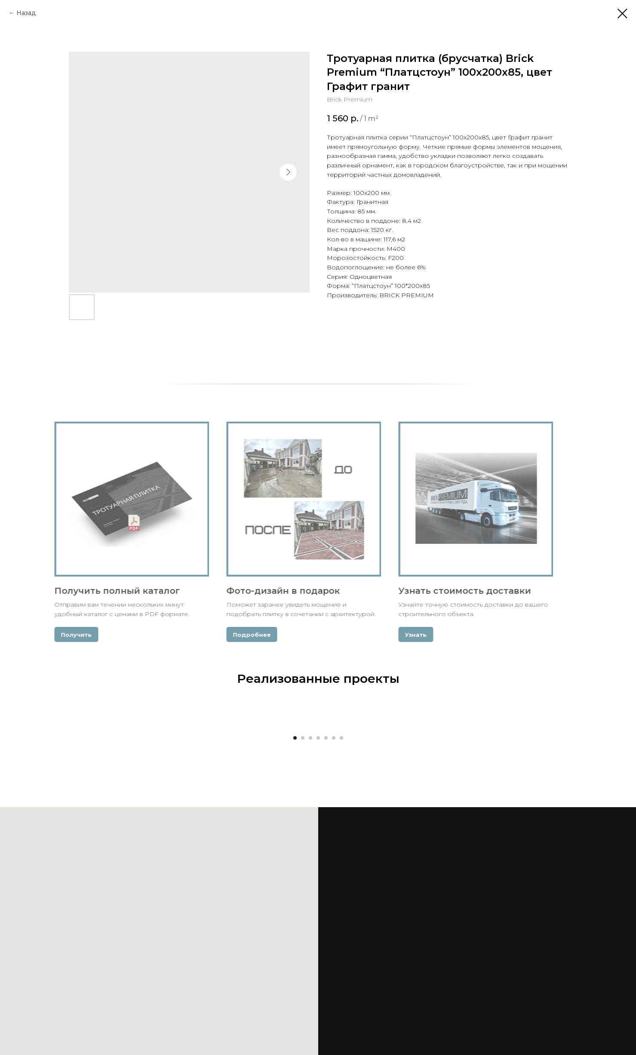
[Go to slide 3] (310, 738)
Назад (26, 13)
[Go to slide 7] (341, 738)
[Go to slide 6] (333, 738)
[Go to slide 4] (318, 738)
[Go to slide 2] (302, 738)
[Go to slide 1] (295, 738)
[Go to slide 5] (326, 738)
